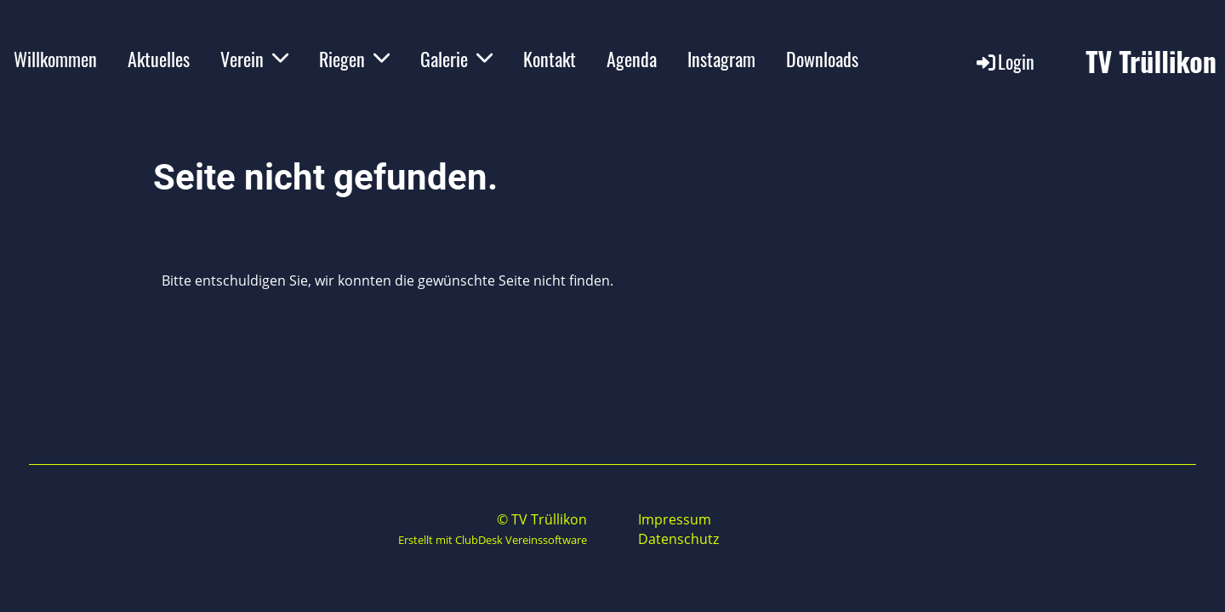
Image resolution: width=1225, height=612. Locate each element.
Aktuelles (159, 58)
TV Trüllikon (1150, 61)
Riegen (354, 58)
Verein (254, 58)
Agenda (632, 58)
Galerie (456, 58)
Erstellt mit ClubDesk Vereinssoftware (492, 539)
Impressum (674, 519)
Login (1004, 61)
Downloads (822, 58)
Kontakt (549, 58)
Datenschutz (678, 539)
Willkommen (55, 58)
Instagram (721, 58)
